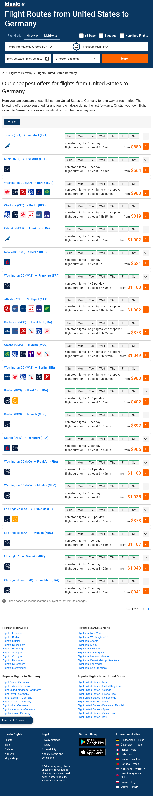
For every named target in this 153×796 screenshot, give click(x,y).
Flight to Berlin (10, 637)
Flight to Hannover (12, 660)
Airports (9, 753)
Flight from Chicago (89, 648)
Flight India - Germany (15, 705)
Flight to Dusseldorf (13, 644)
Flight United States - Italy (92, 717)
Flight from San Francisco (92, 667)
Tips (7, 744)
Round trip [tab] (14, 35)
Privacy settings (51, 739)
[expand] (146, 136)
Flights (8, 739)
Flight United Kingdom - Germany (21, 689)
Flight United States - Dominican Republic (101, 705)
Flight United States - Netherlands (97, 697)
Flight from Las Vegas (90, 664)
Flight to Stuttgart (12, 652)
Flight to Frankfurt (12, 633)
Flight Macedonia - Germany (18, 709)
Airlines (9, 749)
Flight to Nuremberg (13, 664)
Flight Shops (12, 758)
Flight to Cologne (12, 656)
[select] (146, 146)
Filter (13, 121)
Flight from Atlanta (88, 640)
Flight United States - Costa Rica (96, 713)
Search (124, 58)
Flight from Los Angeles (91, 652)
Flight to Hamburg (12, 648)
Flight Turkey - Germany (16, 686)
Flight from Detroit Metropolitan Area (98, 660)
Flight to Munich (11, 640)
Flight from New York (89, 633)
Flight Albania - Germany (16, 713)
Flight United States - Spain (93, 709)
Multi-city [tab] (50, 35)
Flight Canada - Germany (16, 701)
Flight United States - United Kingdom (99, 686)
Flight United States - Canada (94, 689)
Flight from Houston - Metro (93, 656)
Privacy (46, 744)
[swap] (76, 46)
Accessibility (49, 749)
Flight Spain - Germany (15, 682)
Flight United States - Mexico (94, 682)
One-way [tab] (33, 35)
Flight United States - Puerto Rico (97, 693)
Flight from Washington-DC (93, 637)
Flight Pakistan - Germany (17, 697)
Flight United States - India (93, 701)
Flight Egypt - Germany (15, 693)
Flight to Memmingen (14, 667)
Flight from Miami (87, 644)
